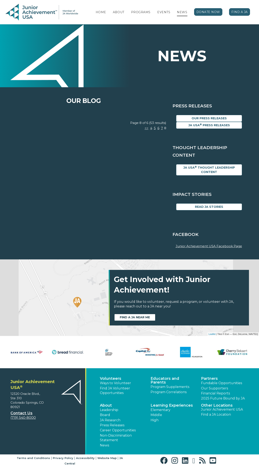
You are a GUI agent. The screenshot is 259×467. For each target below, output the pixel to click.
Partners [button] (209, 378)
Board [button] (105, 415)
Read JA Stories (209, 207)
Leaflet (212, 334)
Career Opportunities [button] (118, 430)
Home (101, 12)
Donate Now (208, 12)
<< (146, 128)
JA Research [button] (110, 420)
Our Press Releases (209, 118)
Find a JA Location (216, 414)
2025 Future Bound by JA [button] (223, 398)
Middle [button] (156, 415)
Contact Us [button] (21, 413)
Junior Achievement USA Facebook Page (209, 246)
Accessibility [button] (85, 458)
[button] (165, 460)
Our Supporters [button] (214, 388)
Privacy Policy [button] (63, 458)
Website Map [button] (107, 458)
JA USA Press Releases (209, 125)
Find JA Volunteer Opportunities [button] (115, 390)
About (118, 12)
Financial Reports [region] (215, 393)
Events (163, 12)
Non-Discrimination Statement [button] (116, 437)
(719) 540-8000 (23, 418)
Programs (141, 12)
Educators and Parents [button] (165, 380)
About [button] (106, 405)
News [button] (104, 445)
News (182, 12)
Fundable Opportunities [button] (221, 383)
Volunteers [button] (110, 378)
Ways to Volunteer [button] (115, 383)
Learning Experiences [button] (172, 405)
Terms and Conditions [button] (33, 458)
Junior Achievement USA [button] (222, 409)
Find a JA (239, 12)
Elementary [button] (160, 410)
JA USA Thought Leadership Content (209, 169)
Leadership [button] (109, 410)
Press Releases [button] (112, 425)
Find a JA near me (135, 317)
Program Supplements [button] (170, 387)
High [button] (154, 420)
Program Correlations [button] (169, 392)
